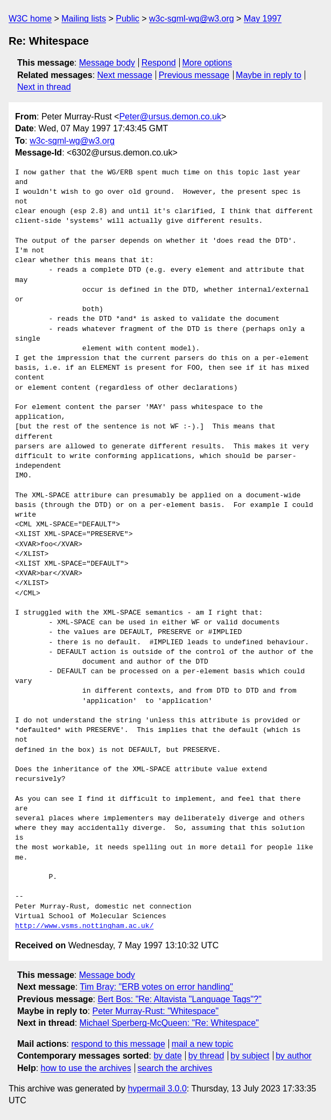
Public (127, 18)
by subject (249, 1055)
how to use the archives (86, 1068)
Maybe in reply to (268, 75)
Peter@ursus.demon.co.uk (170, 116)
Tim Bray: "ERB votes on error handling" (156, 986)
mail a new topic (203, 1043)
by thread (206, 1055)
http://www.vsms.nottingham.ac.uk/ (84, 926)
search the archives (175, 1068)
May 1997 (262, 18)
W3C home (30, 18)
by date (167, 1055)
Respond (159, 62)
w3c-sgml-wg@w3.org (191, 18)
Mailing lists (83, 18)
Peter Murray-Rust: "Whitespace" (156, 1011)
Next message (124, 75)
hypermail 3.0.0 (157, 1088)
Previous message (194, 75)
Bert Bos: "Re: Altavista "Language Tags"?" (179, 999)
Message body (107, 62)
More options (207, 62)
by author (294, 1055)
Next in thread (44, 86)
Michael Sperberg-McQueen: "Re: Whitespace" (169, 1022)
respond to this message (118, 1043)
